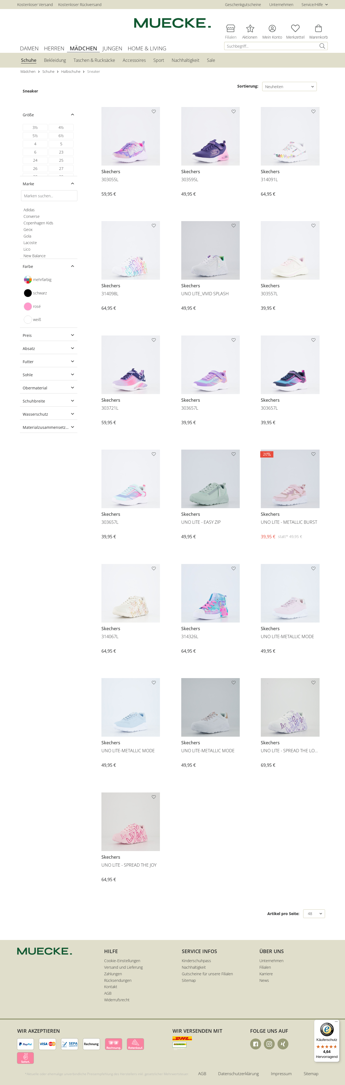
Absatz (29, 348)
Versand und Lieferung (123, 967)
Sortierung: (247, 86)
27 (61, 168)
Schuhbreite (34, 401)
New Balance (35, 255)
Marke (28, 183)
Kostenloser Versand (35, 4)
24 (35, 160)
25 (61, 160)
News (264, 980)
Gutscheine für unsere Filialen (207, 973)
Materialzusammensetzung (48, 427)
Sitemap (189, 980)
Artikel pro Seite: (283, 913)
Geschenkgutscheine (243, 4)
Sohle (28, 374)
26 (35, 168)
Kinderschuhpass (196, 960)
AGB (108, 993)
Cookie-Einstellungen (122, 960)
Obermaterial (35, 387)
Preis (27, 335)
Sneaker (30, 91)
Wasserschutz (35, 414)
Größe (28, 114)
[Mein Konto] (272, 28)
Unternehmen (281, 4)
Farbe (28, 266)
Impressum (281, 1073)
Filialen (265, 967)
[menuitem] (276, 46)
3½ (35, 127)
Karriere (266, 973)
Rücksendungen (117, 980)
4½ (61, 127)
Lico (27, 249)
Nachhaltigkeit (194, 967)
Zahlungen (113, 973)
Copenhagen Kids (38, 222)
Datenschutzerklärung (238, 1073)
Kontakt (110, 986)
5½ (35, 135)
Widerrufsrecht (117, 999)
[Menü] (336, 1023)
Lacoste (30, 242)
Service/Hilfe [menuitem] (313, 4)
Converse (32, 216)
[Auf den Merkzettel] (154, 112)
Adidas (29, 209)
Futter (28, 361)
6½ (61, 135)
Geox (28, 229)
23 (61, 152)
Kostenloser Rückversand (79, 4)
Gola (27, 236)
